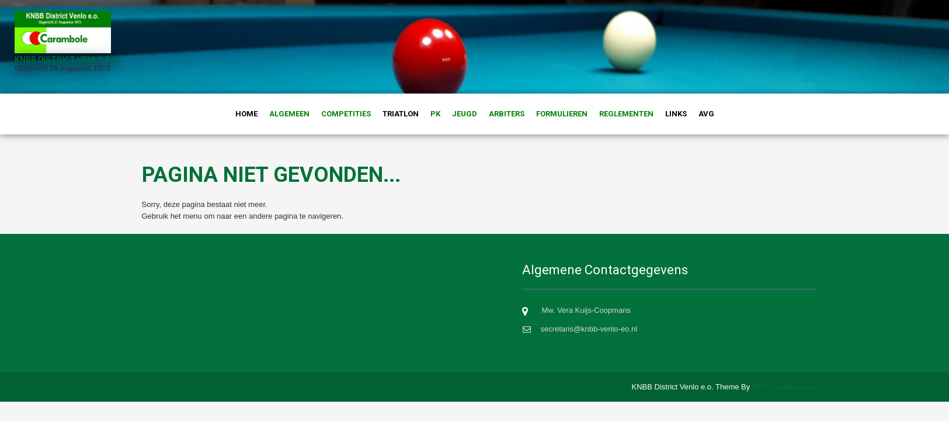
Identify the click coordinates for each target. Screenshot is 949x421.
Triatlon (402, 114)
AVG (699, 114)
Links (669, 114)
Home (252, 114)
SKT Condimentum (784, 386)
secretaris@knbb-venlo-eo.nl (588, 329)
